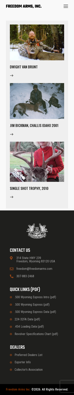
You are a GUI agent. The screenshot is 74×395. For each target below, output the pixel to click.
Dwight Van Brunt (24, 67)
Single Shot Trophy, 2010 (29, 188)
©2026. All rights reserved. (37, 389)
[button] (66, 6)
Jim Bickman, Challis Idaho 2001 (34, 125)
